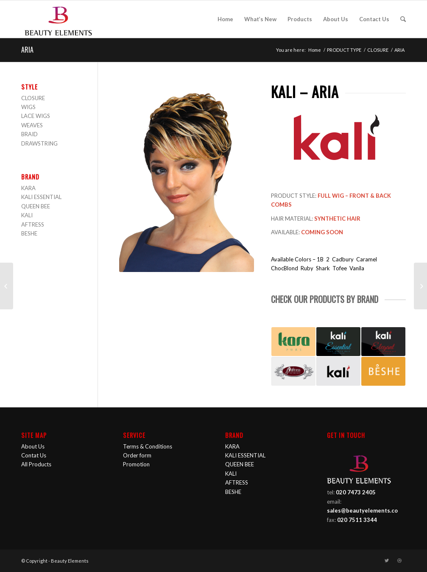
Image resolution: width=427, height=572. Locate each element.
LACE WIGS (35, 115)
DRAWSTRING (39, 143)
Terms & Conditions (147, 446)
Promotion (136, 464)
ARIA (27, 50)
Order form (137, 455)
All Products (36, 464)
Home (314, 50)
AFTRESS (32, 224)
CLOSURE (377, 50)
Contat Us (33, 455)
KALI (27, 215)
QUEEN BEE (35, 206)
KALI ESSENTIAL (41, 196)
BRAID (29, 134)
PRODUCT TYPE (344, 50)
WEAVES (32, 125)
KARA (28, 188)
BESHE (29, 233)
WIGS (28, 107)
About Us (33, 446)
